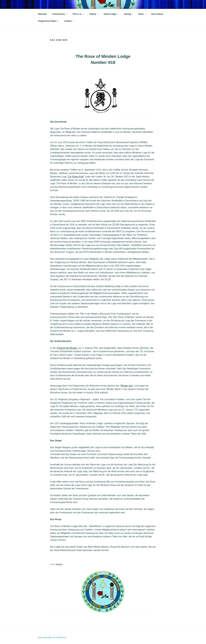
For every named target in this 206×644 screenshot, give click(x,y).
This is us (78, 14)
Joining (129, 14)
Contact (69, 21)
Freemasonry (60, 14)
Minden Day (127, 385)
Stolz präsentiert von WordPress (51, 637)
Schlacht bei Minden (67, 348)
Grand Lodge (111, 14)
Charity (94, 14)
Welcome (42, 14)
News (142, 14)
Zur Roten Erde (76, 176)
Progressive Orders (48, 21)
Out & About (157, 14)
